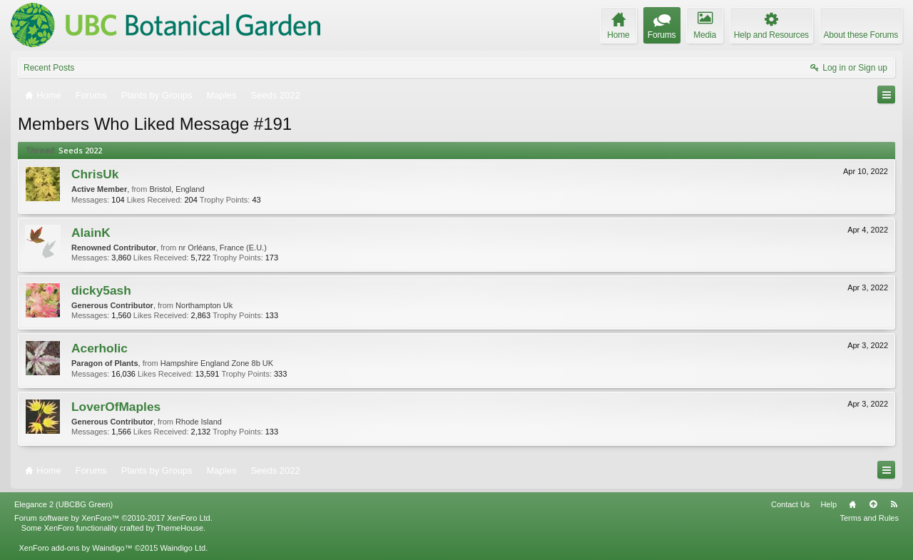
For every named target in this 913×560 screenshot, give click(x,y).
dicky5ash (101, 290)
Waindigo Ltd (182, 548)
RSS (894, 504)
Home (852, 504)
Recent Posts (49, 68)
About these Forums (861, 35)
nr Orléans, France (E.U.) (222, 247)
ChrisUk (94, 174)
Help (828, 504)
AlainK (91, 232)
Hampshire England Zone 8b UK (216, 363)
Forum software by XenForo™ (113, 518)
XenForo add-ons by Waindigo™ (75, 548)
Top (873, 504)
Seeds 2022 (80, 150)
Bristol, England (176, 189)
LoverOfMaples (115, 406)
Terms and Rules (869, 518)
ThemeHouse (179, 528)
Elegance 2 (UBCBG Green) (63, 504)
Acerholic (99, 348)
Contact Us (790, 504)
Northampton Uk (204, 305)
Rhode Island (198, 421)
